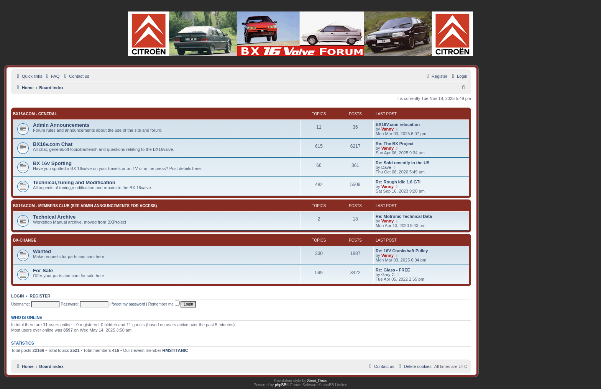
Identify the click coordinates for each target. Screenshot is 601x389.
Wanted (42, 251)
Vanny (387, 129)
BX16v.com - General (35, 114)
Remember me (164, 304)
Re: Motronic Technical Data (404, 216)
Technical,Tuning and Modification (74, 182)
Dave (386, 167)
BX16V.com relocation (398, 124)
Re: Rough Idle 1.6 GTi (398, 182)
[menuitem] (51, 76)
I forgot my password (127, 304)
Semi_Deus (317, 381)
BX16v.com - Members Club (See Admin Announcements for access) (85, 206)
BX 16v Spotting (52, 163)
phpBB (280, 385)
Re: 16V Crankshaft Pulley (402, 250)
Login (17, 296)
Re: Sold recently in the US (403, 162)
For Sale (43, 270)
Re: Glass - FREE (393, 270)
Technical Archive (54, 217)
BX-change (24, 240)
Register (40, 296)
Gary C (388, 274)
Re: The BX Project (395, 143)
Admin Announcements (61, 125)
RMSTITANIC (175, 350)
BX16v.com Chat (52, 144)
